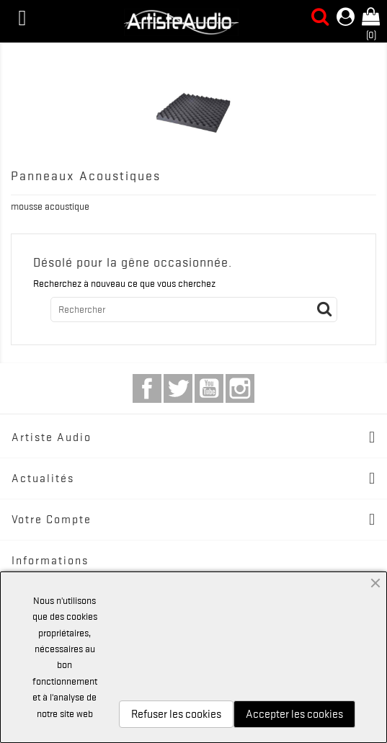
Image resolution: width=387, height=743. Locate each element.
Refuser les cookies (176, 714)
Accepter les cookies (294, 714)
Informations (50, 560)
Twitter (178, 388)
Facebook (147, 388)
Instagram (240, 388)
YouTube (209, 388)
